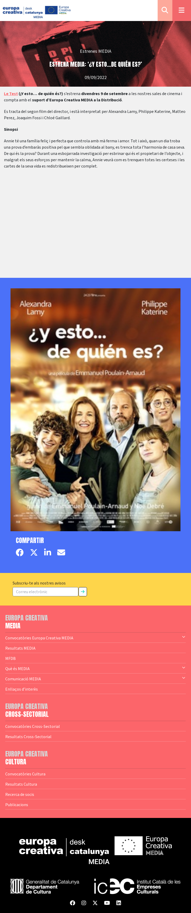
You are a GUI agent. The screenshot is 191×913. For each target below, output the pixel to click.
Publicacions (16, 804)
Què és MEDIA (95, 668)
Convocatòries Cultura (25, 773)
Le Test (11, 94)
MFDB (10, 658)
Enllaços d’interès (21, 689)
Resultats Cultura (21, 784)
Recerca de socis (19, 794)
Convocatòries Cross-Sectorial (32, 726)
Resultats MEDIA (20, 648)
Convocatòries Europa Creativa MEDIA (95, 637)
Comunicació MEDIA (95, 678)
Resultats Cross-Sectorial (28, 736)
